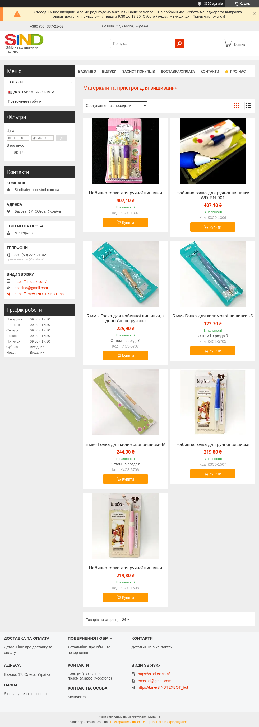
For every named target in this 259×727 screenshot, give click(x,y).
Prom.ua (154, 717)
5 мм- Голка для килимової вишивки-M (125, 444)
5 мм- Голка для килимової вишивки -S (212, 316)
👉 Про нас (235, 71)
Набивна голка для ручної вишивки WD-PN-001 (212, 195)
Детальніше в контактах (152, 647)
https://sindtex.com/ (31, 281)
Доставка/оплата (178, 71)
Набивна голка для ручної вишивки (125, 193)
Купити (128, 222)
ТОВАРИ (15, 82)
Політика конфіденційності (170, 722)
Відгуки (109, 71)
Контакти (210, 71)
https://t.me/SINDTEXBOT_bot (40, 294)
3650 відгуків (213, 4)
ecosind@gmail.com (31, 288)
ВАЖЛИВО (87, 71)
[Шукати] (179, 43)
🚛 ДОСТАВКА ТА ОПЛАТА (31, 92)
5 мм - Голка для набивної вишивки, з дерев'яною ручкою (125, 318)
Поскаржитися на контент (129, 722)
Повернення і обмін (24, 101)
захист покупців (138, 71)
